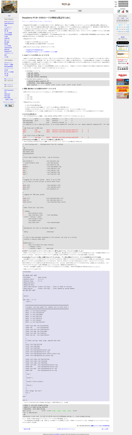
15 (128, 27)
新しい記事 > (105, 428)
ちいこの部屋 (8, 32)
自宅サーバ (7, 29)
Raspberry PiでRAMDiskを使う (35, 50)
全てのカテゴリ (9, 21)
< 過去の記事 (26, 428)
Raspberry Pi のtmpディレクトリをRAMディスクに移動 (41, 52)
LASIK (6, 36)
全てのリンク (8, 62)
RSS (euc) (7, 94)
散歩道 (6, 44)
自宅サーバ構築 (8, 64)
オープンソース (8, 68)
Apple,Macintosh (9, 23)
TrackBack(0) (106, 424)
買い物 (6, 31)
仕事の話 (6, 38)
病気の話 (6, 49)
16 (117, 29)
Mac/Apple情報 (8, 66)
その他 (6, 57)
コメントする (98, 424)
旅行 (5, 55)
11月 (122, 18)
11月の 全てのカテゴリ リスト (66, 428)
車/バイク (7, 40)
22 (128, 29)
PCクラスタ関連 (9, 72)
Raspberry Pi (8, 51)
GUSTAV (57, 433)
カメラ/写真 (7, 46)
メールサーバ (8, 27)
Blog (5, 25)
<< (118, 18)
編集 (92, 424)
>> (127, 18)
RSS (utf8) (7, 97)
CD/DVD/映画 (8, 34)
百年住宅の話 (8, 47)
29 (128, 31)
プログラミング (8, 53)
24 (119, 31)
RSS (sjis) (7, 96)
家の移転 (6, 42)
